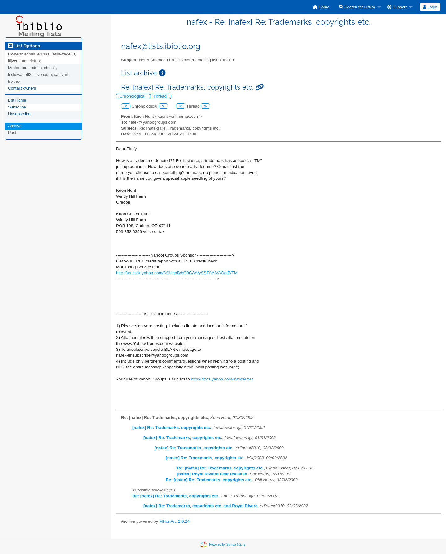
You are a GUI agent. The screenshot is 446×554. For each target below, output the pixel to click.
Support (397, 7)
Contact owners (22, 88)
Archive (14, 126)
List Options (24, 45)
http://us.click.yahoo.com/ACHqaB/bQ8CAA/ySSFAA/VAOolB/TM (177, 272)
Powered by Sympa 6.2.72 (227, 544)
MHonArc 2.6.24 (174, 521)
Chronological (133, 96)
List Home (17, 100)
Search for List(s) (357, 7)
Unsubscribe (19, 114)
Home (321, 7)
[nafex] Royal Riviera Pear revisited (212, 474)
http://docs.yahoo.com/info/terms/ (222, 379)
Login (430, 7)
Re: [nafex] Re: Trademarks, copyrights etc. (220, 468)
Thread (160, 96)
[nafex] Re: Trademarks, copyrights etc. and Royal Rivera (200, 505)
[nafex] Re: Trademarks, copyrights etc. (171, 427)
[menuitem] (321, 7)
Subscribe (17, 107)
